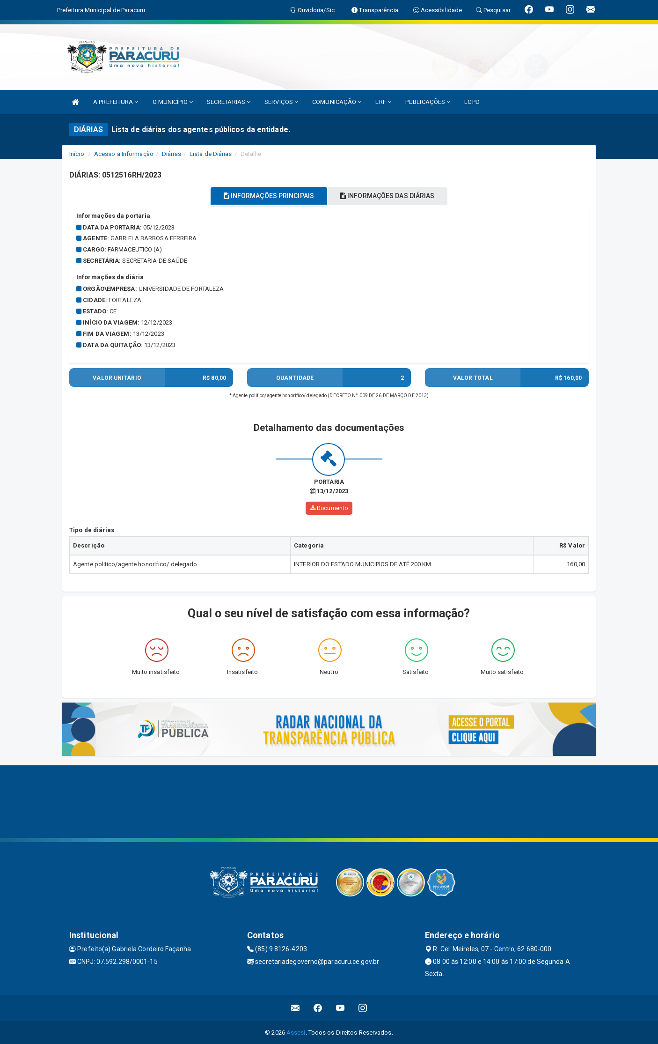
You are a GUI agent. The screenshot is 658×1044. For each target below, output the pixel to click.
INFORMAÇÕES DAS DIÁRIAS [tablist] (394, 196)
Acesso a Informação (124, 153)
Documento (329, 507)
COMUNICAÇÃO (336, 101)
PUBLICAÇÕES (427, 101)
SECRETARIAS (228, 101)
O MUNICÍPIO (173, 101)
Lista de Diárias (211, 153)
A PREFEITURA (115, 101)
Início (76, 153)
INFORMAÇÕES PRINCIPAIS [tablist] (262, 196)
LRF (383, 101)
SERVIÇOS (281, 101)
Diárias (171, 153)
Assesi (296, 1032)
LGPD (471, 101)
